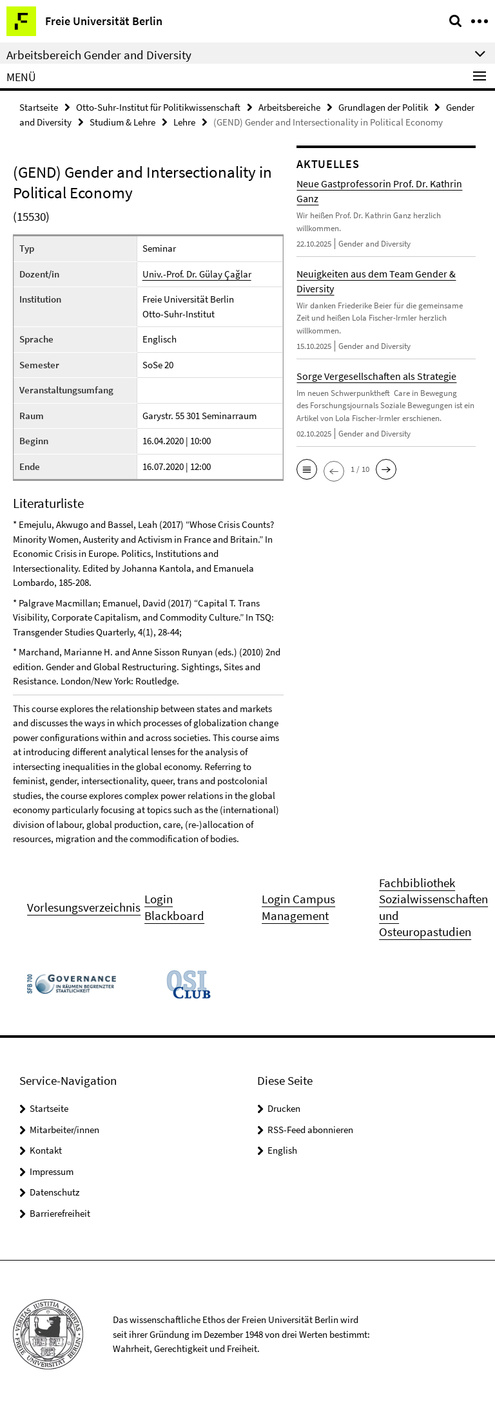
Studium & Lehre (122, 122)
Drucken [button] (283, 1108)
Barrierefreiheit (60, 1213)
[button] (306, 469)
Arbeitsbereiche (289, 107)
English (282, 1150)
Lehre (184, 122)
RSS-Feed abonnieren (310, 1129)
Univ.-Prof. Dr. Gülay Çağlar (196, 274)
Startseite (38, 107)
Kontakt (46, 1150)
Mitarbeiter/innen (64, 1129)
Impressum (51, 1171)
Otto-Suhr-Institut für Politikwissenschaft (158, 107)
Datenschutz (54, 1192)
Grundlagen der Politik (383, 107)
